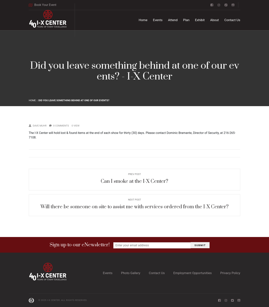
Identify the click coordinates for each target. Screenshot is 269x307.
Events (158, 20)
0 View (75, 125)
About (214, 20)
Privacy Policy (230, 273)
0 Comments (59, 125)
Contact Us (232, 20)
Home (143, 20)
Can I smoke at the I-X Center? (134, 181)
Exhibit (200, 20)
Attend (173, 20)
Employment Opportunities (192, 273)
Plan (186, 20)
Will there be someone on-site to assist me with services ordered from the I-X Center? (135, 207)
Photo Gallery (130, 273)
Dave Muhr (37, 125)
